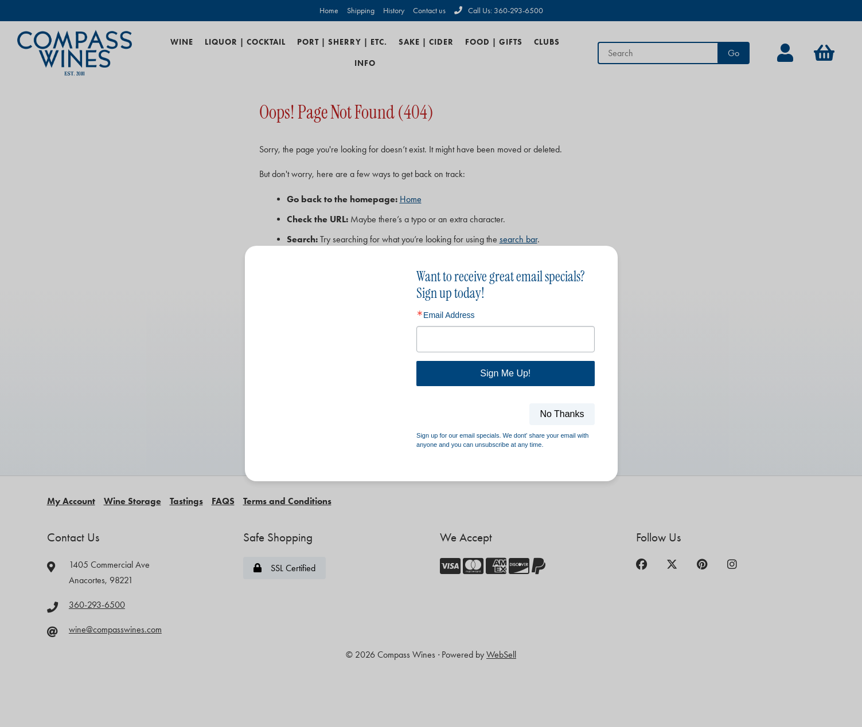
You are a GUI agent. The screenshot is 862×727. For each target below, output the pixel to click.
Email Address (448, 315)
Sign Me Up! (505, 373)
